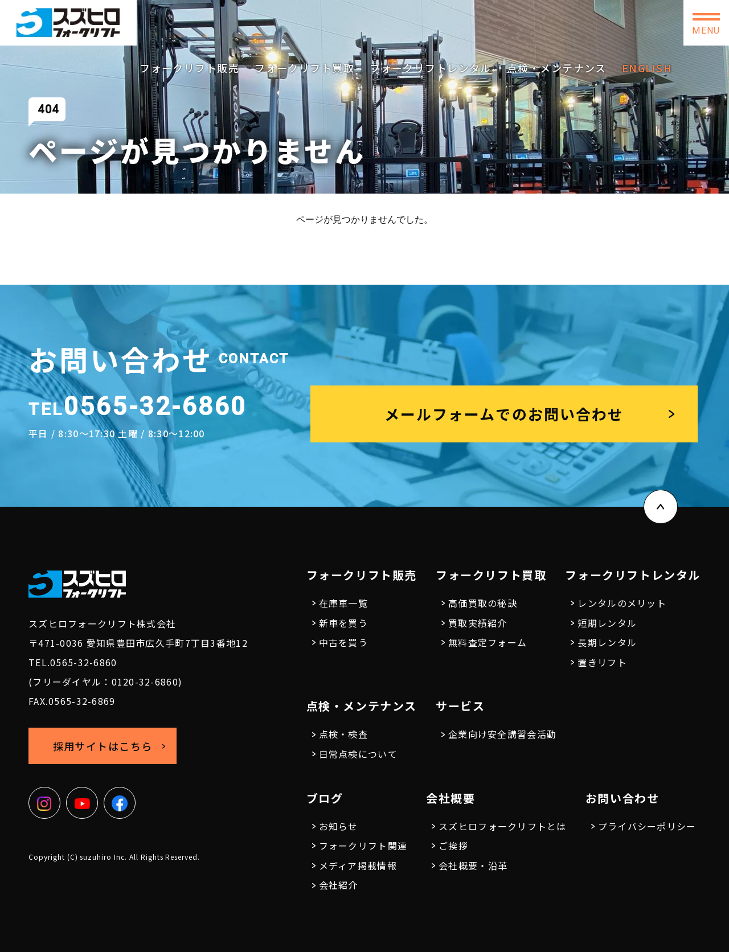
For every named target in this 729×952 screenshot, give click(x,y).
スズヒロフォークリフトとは (503, 826)
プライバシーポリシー (647, 826)
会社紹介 (338, 885)
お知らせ (338, 826)
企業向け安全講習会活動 (502, 734)
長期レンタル (607, 642)
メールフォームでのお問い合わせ (504, 413)
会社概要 (450, 798)
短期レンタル (607, 623)
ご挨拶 (453, 845)
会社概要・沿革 (473, 865)
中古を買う (343, 642)
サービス (460, 705)
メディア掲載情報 (358, 865)
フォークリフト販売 (189, 67)
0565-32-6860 (430, 18)
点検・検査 (343, 734)
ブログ (324, 798)
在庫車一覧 (343, 603)
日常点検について (358, 754)
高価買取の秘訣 (482, 603)
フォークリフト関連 (363, 845)
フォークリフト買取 (304, 67)
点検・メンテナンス (557, 67)
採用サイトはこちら (541, 22)
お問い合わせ (637, 22)
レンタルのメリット (622, 603)
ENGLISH (647, 67)
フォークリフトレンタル (431, 67)
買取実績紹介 (477, 623)
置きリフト (602, 662)
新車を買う (343, 623)
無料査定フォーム (487, 642)
